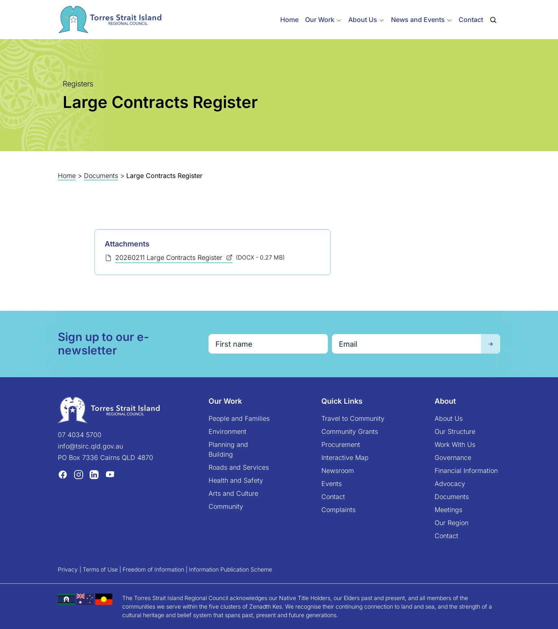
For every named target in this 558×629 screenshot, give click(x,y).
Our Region (451, 523)
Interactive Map (345, 457)
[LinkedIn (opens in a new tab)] (94, 474)
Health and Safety (236, 480)
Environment (227, 431)
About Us (449, 418)
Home (289, 19)
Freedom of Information (153, 569)
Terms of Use (100, 569)
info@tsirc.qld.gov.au (90, 446)
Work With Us (455, 444)
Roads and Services (239, 467)
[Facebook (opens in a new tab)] (63, 474)
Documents (101, 176)
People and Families (239, 418)
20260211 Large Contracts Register (169, 257)
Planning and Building (228, 449)
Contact (471, 19)
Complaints (338, 510)
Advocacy (450, 483)
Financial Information (466, 470)
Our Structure (455, 431)
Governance (453, 457)
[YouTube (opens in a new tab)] (110, 474)
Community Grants (349, 431)
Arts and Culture (233, 493)
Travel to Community (352, 418)
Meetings (448, 510)
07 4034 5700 (79, 435)
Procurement (340, 444)
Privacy (68, 569)
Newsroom (337, 470)
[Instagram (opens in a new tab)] (78, 474)
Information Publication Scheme (230, 569)
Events (331, 483)
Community (226, 506)
